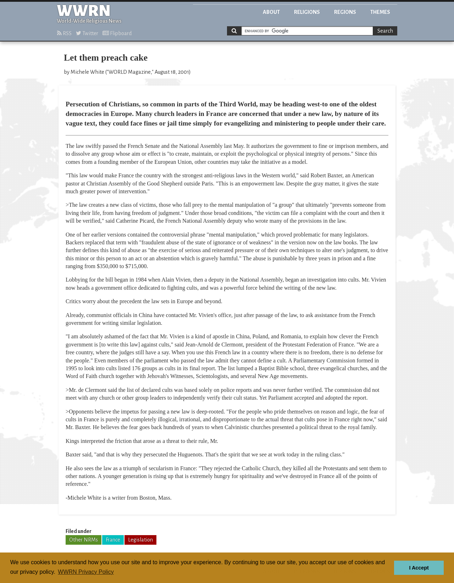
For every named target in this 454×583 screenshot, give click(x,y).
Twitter (87, 33)
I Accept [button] (418, 568)
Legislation (140, 540)
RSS (64, 33)
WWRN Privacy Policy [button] (86, 572)
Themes (380, 12)
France (113, 540)
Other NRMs (83, 540)
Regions (345, 12)
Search (385, 31)
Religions (307, 12)
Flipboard (117, 33)
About (271, 12)
